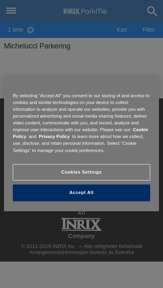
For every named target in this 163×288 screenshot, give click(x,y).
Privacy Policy (54, 136)
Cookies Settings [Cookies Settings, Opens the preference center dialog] (81, 172)
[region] (81, 143)
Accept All (82, 192)
